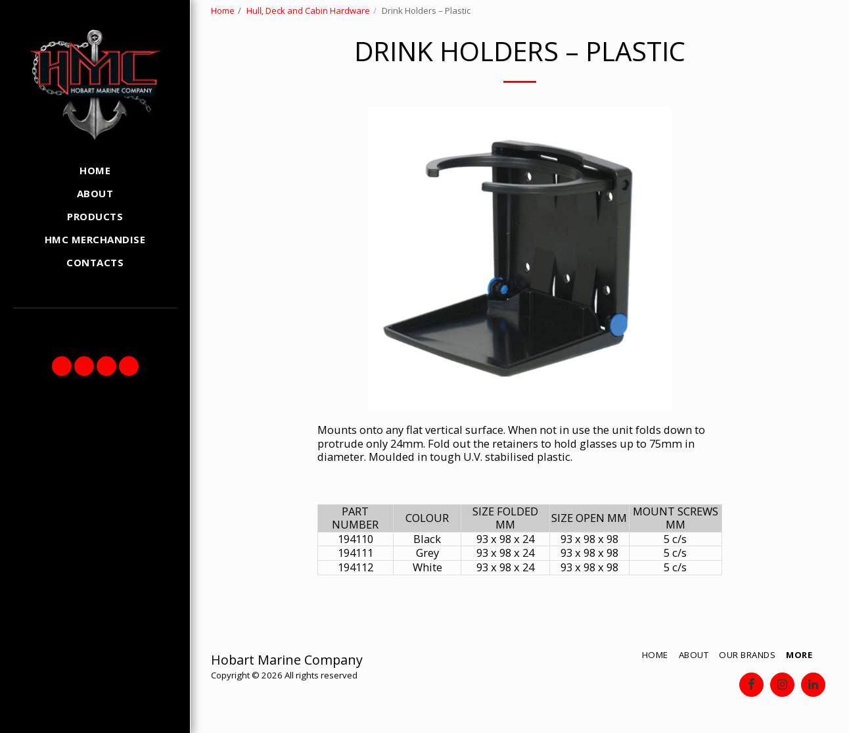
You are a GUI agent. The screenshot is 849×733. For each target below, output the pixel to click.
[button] (62, 366)
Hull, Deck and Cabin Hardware (308, 10)
